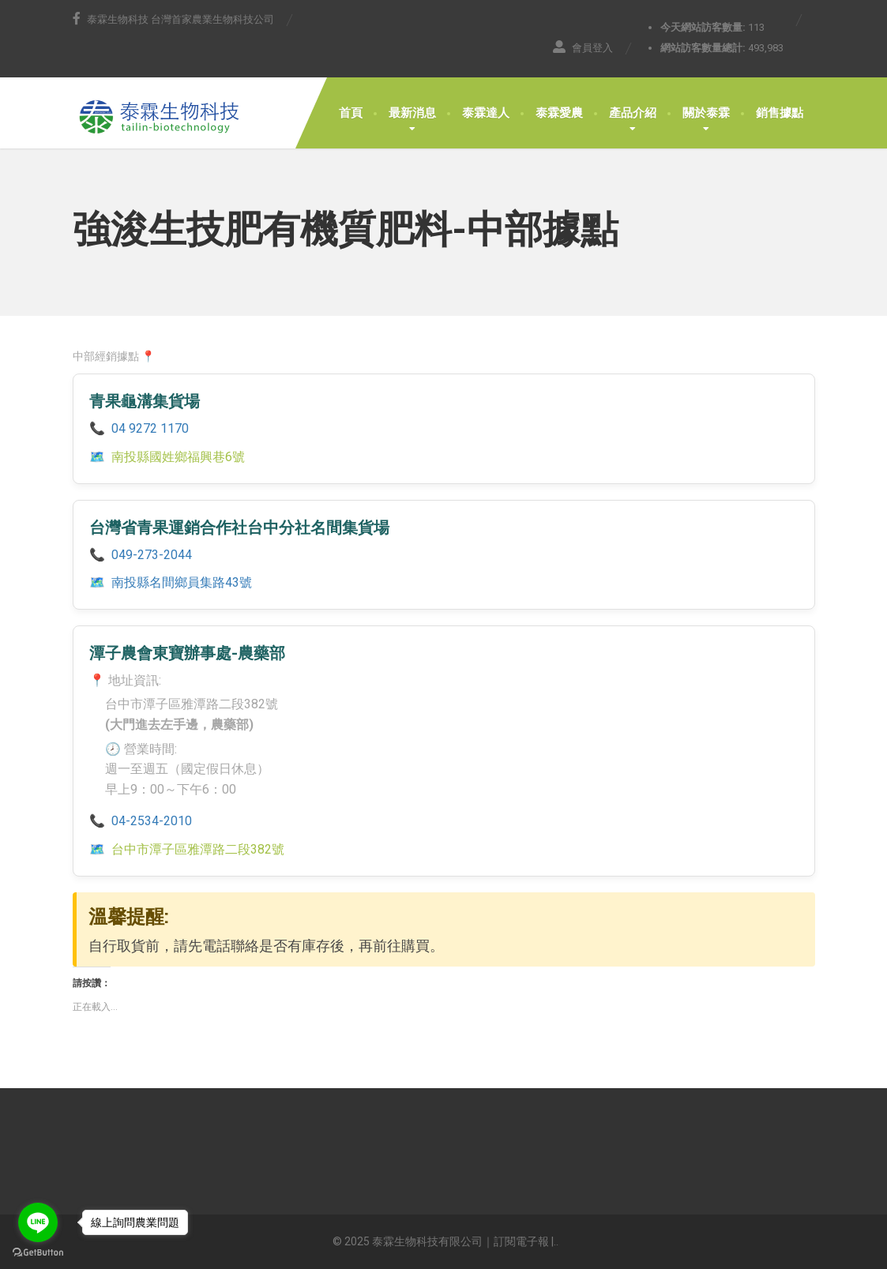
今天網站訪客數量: (704, 27)
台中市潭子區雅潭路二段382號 (197, 849)
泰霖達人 (485, 113)
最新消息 (412, 113)
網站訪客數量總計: (704, 48)
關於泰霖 (706, 113)
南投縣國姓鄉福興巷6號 (178, 456)
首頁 (351, 113)
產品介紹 (632, 113)
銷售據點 (779, 113)
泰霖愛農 (559, 113)
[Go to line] (38, 1222)
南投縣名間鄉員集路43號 (181, 582)
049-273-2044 (151, 554)
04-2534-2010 (151, 820)
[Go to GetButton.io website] (38, 1253)
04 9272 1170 (150, 428)
